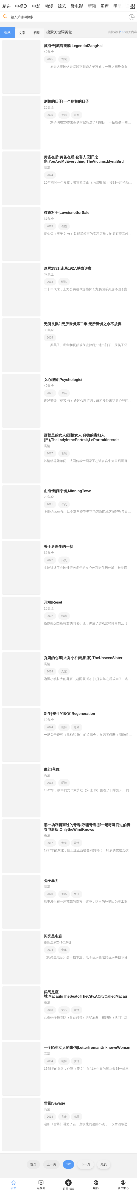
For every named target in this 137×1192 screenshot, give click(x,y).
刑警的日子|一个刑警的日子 (66, 101)
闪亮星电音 (53, 936)
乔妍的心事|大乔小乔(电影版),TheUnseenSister (83, 658)
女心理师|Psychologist (63, 380)
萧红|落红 (51, 769)
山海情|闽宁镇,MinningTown (67, 491)
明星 (117, 6)
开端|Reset (53, 602)
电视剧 (21, 6)
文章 (22, 33)
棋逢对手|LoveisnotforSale (66, 213)
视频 (7, 32)
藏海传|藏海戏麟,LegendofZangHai (73, 46)
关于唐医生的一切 (58, 546)
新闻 (92, 6)
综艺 (62, 6)
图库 (105, 6)
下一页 (85, 1164)
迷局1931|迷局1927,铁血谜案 (68, 268)
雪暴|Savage (54, 1103)
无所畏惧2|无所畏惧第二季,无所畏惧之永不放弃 (82, 324)
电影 (36, 6)
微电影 (77, 6)
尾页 (104, 1164)
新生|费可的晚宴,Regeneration (69, 714)
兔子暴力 (51, 881)
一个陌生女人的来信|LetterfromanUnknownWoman (87, 1047)
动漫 (49, 6)
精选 (6, 6)
